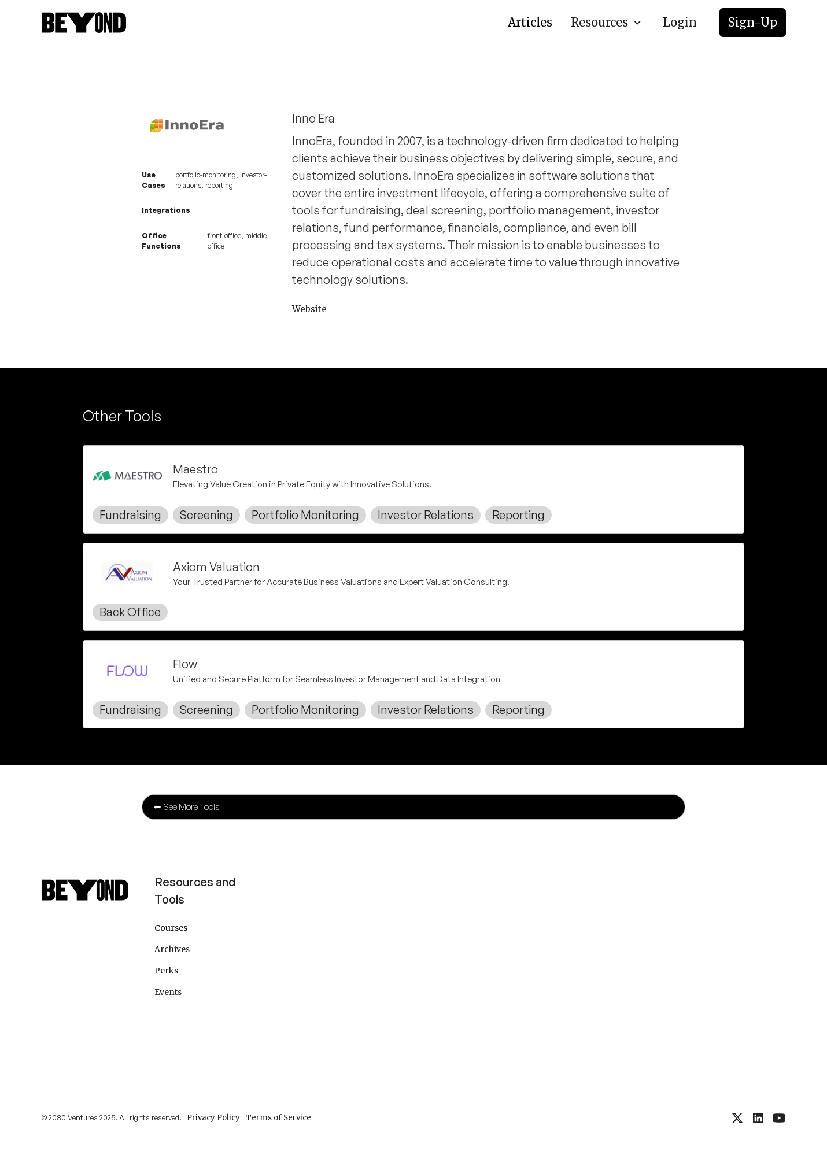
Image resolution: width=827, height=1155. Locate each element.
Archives (172, 949)
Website (309, 308)
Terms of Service (278, 1118)
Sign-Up (752, 22)
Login (680, 22)
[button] (606, 22)
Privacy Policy (213, 1118)
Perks (166, 970)
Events (168, 992)
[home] (84, 22)
